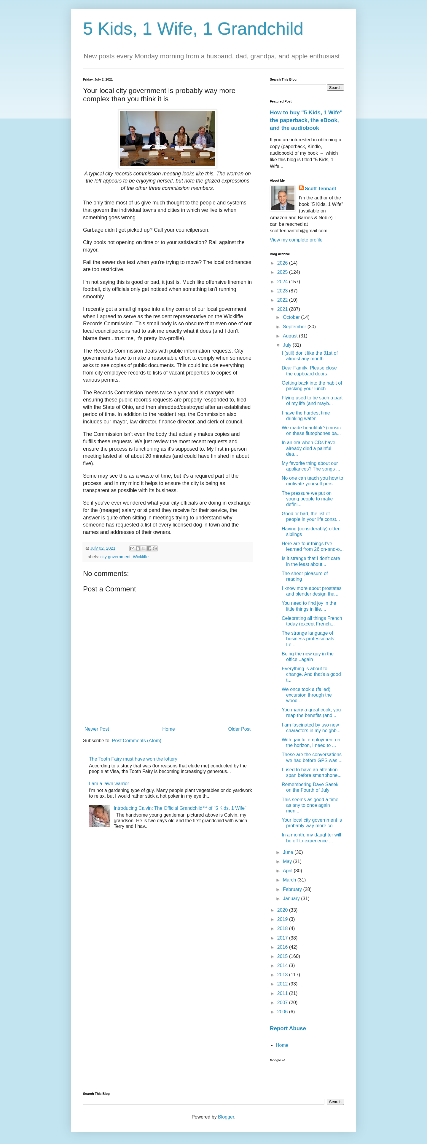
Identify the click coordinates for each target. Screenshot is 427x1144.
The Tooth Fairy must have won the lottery (133, 758)
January (292, 898)
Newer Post (97, 729)
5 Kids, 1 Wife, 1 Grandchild (193, 29)
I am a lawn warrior (109, 783)
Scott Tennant (320, 188)
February (293, 889)
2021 (283, 309)
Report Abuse (288, 1028)
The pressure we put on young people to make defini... (307, 499)
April (288, 870)
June (288, 852)
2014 (283, 965)
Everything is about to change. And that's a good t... (311, 674)
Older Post (239, 729)
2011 (283, 993)
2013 (283, 974)
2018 (283, 928)
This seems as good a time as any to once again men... (310, 805)
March (290, 879)
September (295, 326)
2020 (283, 910)
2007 (283, 1002)
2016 (283, 947)
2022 (283, 300)
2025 (283, 272)
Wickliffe (141, 556)
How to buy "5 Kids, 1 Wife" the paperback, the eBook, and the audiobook (306, 120)
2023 (283, 290)
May (288, 861)
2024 (283, 281)
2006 (283, 1011)
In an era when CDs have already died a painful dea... (308, 448)
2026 (283, 262)
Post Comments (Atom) (136, 740)
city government (115, 556)
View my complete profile (296, 239)
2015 (283, 956)
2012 (283, 983)
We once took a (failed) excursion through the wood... (307, 695)
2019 (283, 919)
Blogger (226, 1116)
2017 (283, 937)
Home (168, 729)
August (291, 335)
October (292, 317)
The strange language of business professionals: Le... (308, 639)
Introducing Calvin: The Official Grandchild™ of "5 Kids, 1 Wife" (180, 808)
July (288, 345)
